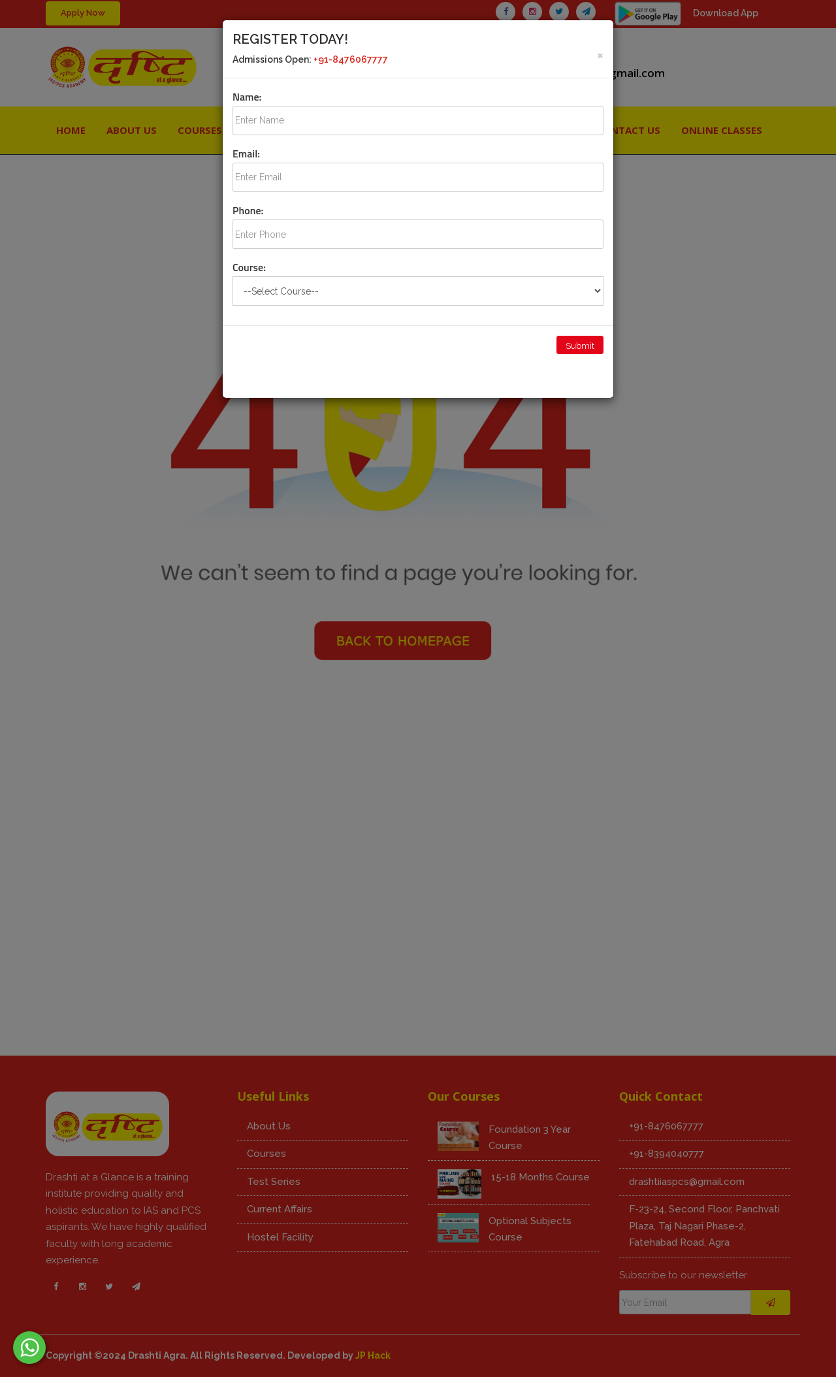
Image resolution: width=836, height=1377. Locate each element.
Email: (246, 153)
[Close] (600, 54)
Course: (249, 267)
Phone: (248, 210)
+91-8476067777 (351, 59)
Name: (247, 97)
